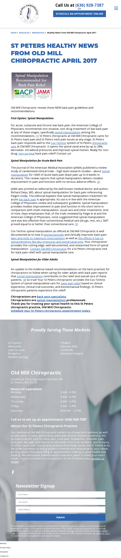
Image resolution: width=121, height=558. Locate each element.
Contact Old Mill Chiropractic (48, 249)
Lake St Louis (16, 350)
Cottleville (66, 350)
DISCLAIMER (102, 531)
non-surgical (26, 153)
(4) (24, 280)
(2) (98, 182)
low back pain (27, 199)
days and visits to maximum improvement (38, 238)
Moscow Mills (68, 346)
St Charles (14, 343)
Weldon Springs (18, 357)
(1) (37, 136)
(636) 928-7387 (89, 5)
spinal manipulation (67, 132)
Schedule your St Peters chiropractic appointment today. (51, 311)
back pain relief (71, 283)
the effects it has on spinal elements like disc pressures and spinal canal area (57, 240)
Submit (60, 517)
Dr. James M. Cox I (101, 533)
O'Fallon (65, 343)
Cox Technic (58, 143)
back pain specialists (51, 296)
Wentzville (14, 346)
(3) (76, 224)
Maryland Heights (71, 353)
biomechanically (53, 235)
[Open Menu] (116, 8)
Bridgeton (14, 353)
